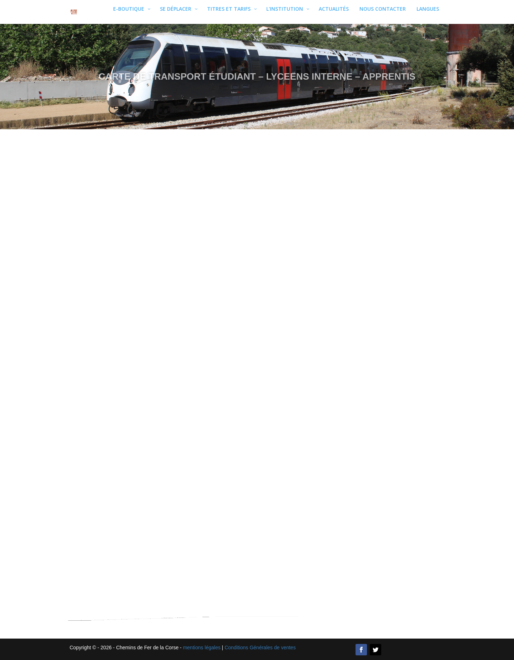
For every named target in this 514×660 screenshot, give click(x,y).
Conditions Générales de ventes (260, 647)
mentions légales (202, 647)
